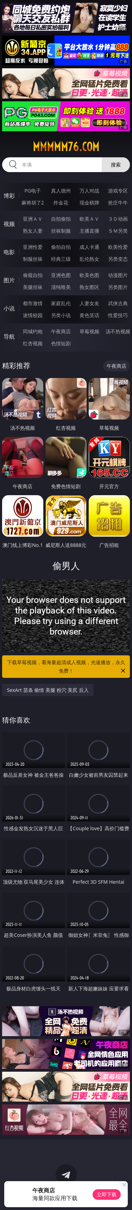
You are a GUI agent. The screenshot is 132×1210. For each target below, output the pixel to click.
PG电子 (32, 190)
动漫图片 (118, 275)
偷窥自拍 (33, 275)
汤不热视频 (118, 331)
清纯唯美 (61, 287)
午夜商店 (61, 331)
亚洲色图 (61, 275)
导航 (9, 336)
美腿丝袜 (33, 287)
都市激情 (33, 303)
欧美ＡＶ (89, 218)
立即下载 (107, 1194)
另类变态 (118, 259)
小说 (9, 308)
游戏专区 (118, 190)
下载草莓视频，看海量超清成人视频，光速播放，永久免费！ (67, 667)
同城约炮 (33, 331)
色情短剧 (61, 343)
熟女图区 (89, 287)
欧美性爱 (118, 247)
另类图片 (118, 287)
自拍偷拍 (61, 218)
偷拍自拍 (61, 247)
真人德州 (61, 190)
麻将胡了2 (32, 202)
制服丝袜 (33, 259)
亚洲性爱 (33, 247)
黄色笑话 (89, 315)
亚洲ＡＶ (33, 218)
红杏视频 (33, 343)
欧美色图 (89, 275)
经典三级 (61, 259)
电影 (9, 252)
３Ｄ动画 (118, 218)
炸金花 (61, 202)
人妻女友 (89, 303)
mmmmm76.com (66, 147)
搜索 (116, 164)
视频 (9, 224)
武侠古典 (118, 303)
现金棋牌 (89, 202)
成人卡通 (89, 247)
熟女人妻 (33, 230)
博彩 (9, 196)
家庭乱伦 (61, 303)
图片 (9, 280)
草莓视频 (89, 331)
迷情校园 (33, 315)
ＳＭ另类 (118, 230)
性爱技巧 (118, 315)
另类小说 (61, 315)
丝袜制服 (61, 230)
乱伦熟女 (89, 259)
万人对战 (89, 190)
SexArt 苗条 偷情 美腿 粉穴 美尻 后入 (48, 690)
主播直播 (89, 230)
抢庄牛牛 (118, 202)
